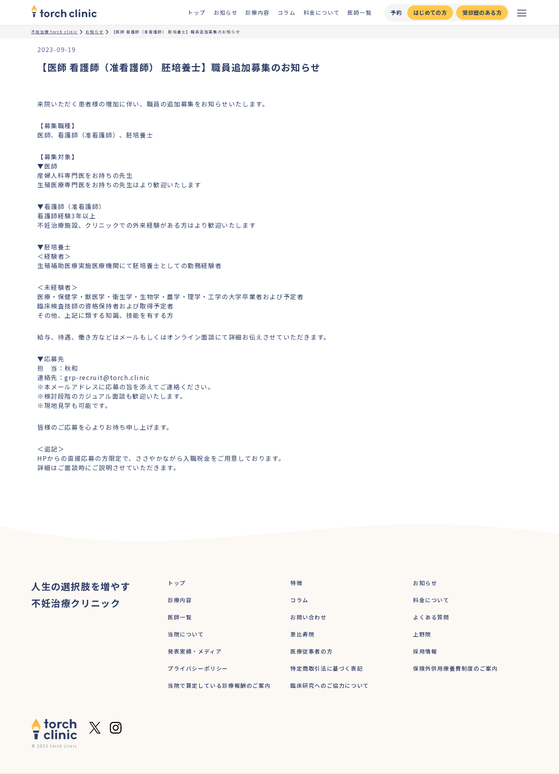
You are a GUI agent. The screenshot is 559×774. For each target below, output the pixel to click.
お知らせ (226, 12)
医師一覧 (359, 12)
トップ (196, 12)
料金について (322, 12)
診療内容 (257, 12)
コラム (287, 12)
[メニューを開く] (521, 12)
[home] (64, 12)
